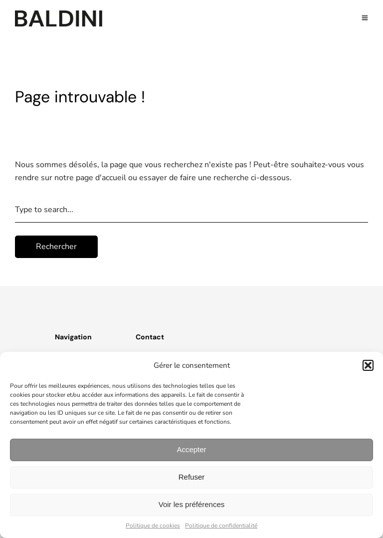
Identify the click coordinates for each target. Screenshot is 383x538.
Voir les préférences (192, 504)
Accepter (191, 449)
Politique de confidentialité (221, 526)
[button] (368, 365)
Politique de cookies (153, 526)
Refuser (192, 477)
